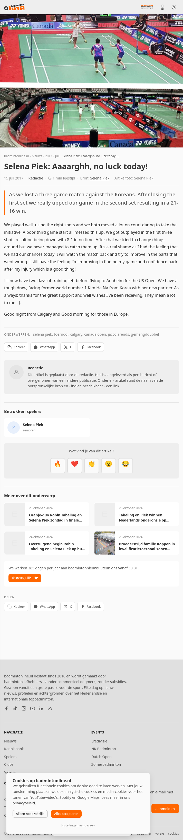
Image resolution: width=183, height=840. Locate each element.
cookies (173, 833)
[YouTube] (32, 708)
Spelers (10, 756)
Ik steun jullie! (25, 578)
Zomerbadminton (106, 764)
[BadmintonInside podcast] (162, 7)
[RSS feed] (50, 708)
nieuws (37, 156)
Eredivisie (99, 741)
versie (159, 833)
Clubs (8, 764)
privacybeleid (24, 803)
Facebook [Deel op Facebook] (91, 347)
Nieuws (10, 741)
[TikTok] (15, 708)
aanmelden (165, 808)
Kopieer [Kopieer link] (16, 347)
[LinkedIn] (41, 708)
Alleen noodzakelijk (30, 814)
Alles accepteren (66, 814)
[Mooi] (74, 465)
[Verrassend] (108, 465)
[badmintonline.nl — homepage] (14, 7)
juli (57, 156)
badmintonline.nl (16, 156)
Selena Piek (100, 178)
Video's (10, 772)
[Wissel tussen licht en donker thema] (174, 7)
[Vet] (57, 465)
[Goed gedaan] (91, 465)
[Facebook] (6, 708)
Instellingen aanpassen (78, 825)
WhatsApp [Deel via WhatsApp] (44, 347)
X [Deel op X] (68, 347)
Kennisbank (14, 748)
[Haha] (125, 465)
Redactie (35, 178)
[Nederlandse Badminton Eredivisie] (146, 7)
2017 (48, 156)
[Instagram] (24, 708)
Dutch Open (101, 756)
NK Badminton (103, 748)
